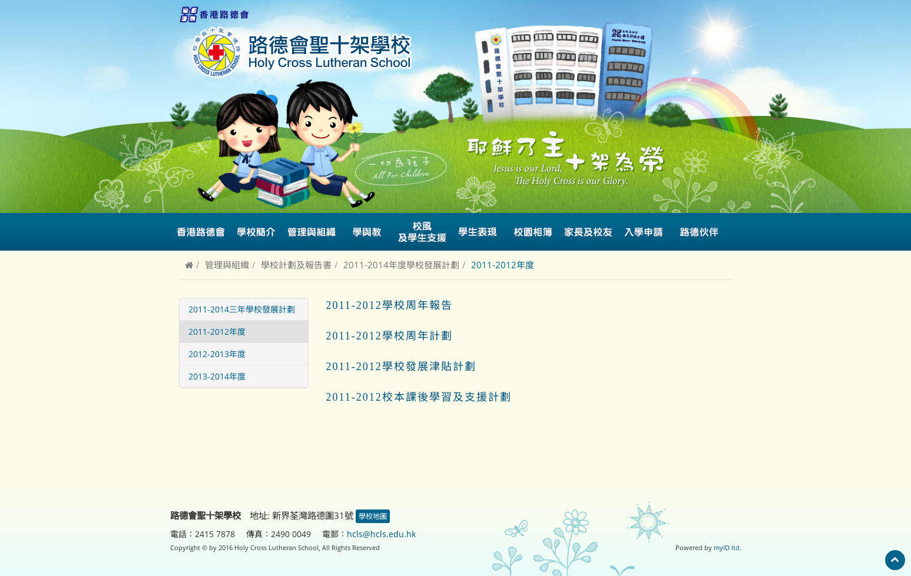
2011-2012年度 (217, 331)
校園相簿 (533, 232)
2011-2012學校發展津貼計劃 (401, 366)
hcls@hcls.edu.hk (381, 534)
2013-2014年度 (217, 376)
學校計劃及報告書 (296, 265)
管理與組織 (227, 265)
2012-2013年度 (217, 353)
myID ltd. (727, 547)
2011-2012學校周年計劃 (389, 336)
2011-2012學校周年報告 (389, 305)
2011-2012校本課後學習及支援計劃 (419, 397)
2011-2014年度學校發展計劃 (401, 265)
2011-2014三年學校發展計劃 (241, 309)
